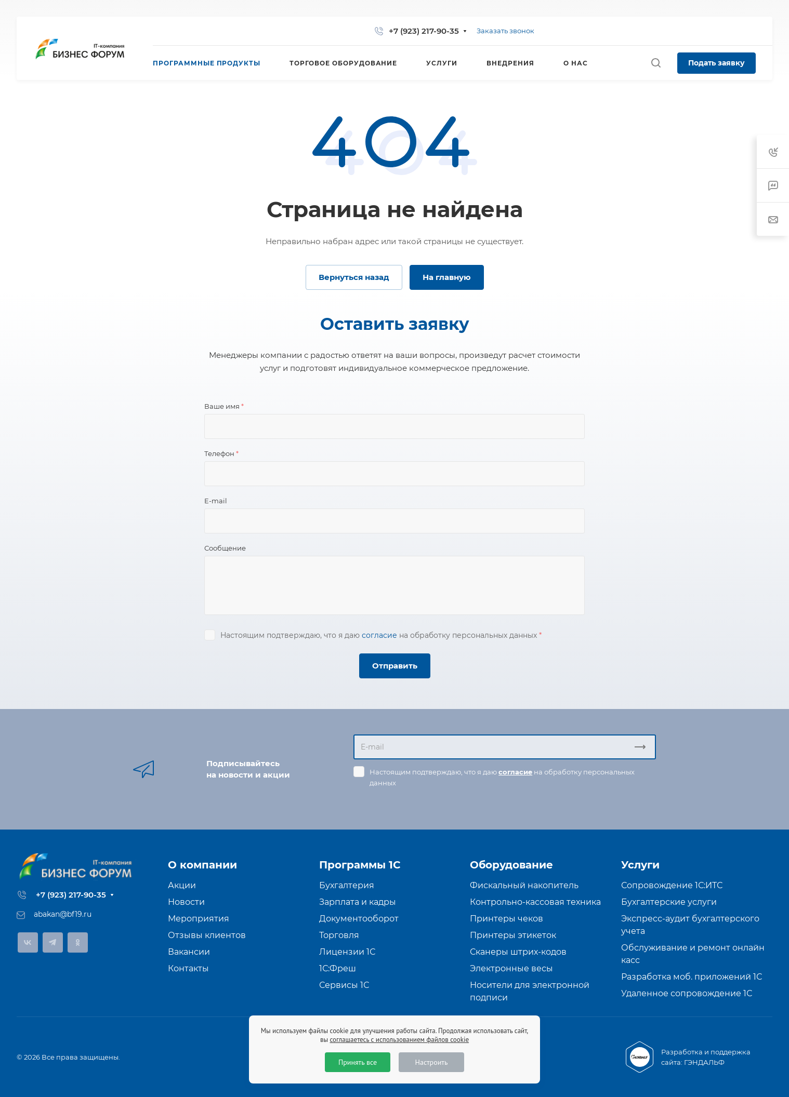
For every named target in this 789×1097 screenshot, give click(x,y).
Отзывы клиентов (207, 935)
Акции (182, 885)
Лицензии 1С (347, 952)
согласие (379, 635)
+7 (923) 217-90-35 (424, 31)
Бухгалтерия (346, 885)
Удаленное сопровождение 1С (686, 993)
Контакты (188, 968)
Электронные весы (511, 968)
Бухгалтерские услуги (669, 902)
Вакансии (189, 952)
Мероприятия (198, 919)
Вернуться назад (354, 277)
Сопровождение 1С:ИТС (671, 885)
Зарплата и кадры (357, 902)
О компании (202, 865)
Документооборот (359, 919)
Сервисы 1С (344, 985)
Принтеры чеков (506, 919)
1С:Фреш (337, 968)
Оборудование (511, 865)
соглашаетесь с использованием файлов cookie (399, 1039)
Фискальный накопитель (524, 885)
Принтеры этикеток (513, 935)
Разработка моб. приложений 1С (691, 977)
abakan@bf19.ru (62, 914)
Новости (186, 902)
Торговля (339, 935)
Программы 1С (360, 865)
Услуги (640, 865)
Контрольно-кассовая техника (535, 902)
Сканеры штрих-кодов (518, 952)
